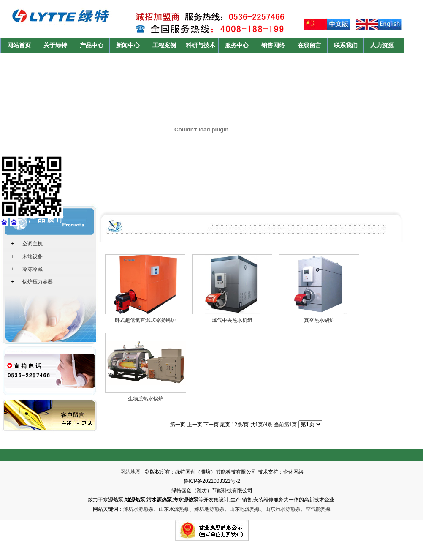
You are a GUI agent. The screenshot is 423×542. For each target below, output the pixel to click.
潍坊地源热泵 (209, 509)
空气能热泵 (318, 509)
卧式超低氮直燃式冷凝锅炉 (145, 320)
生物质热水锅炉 (145, 399)
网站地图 (130, 472)
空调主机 (32, 244)
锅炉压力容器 (37, 282)
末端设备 (32, 256)
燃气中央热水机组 (232, 320)
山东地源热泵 (245, 509)
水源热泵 (113, 500)
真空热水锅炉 (319, 320)
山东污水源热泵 (283, 509)
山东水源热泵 (174, 509)
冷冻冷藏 (32, 269)
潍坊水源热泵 (138, 509)
